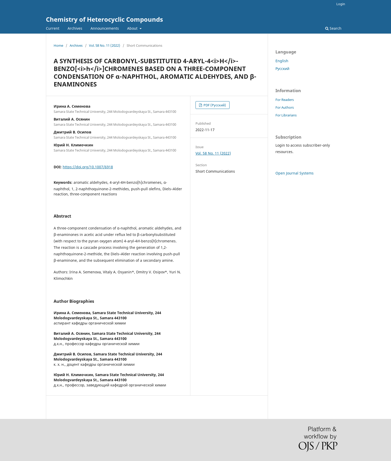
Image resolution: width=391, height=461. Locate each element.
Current (52, 28)
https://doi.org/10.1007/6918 (88, 166)
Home (58, 45)
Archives (75, 28)
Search (333, 28)
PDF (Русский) (214, 105)
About (133, 28)
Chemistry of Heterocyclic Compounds (104, 19)
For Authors (284, 107)
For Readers (284, 99)
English (281, 60)
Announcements (105, 28)
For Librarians (286, 115)
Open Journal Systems (294, 173)
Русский (282, 68)
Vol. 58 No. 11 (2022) (104, 45)
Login (340, 4)
